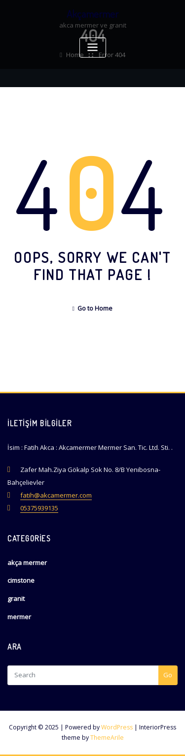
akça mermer (27, 562)
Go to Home (93, 308)
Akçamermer (92, 13)
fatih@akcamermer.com (56, 495)
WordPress (117, 727)
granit (16, 598)
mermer (19, 616)
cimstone (21, 580)
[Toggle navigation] (92, 47)
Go (167, 674)
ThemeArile (107, 737)
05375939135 (39, 508)
